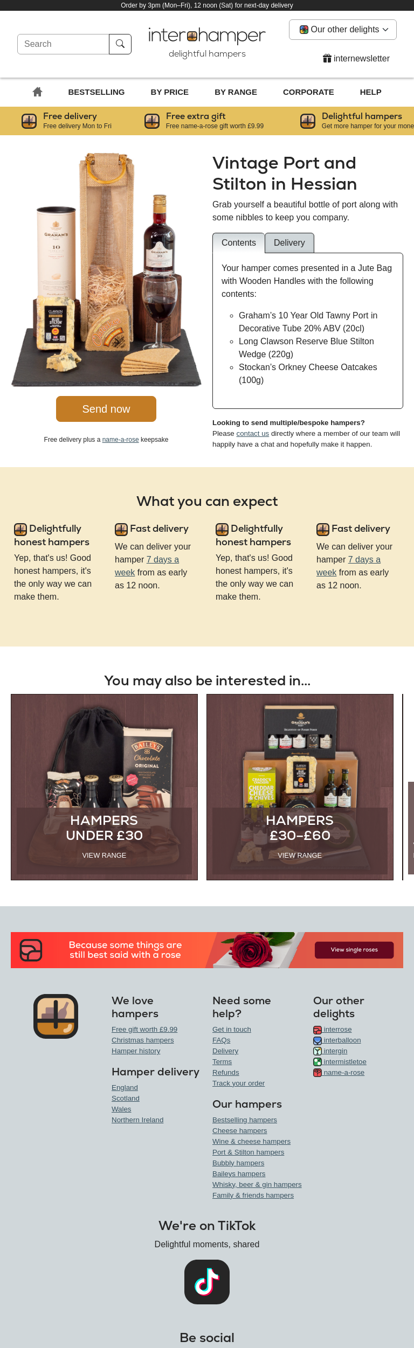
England (125, 1087)
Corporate (308, 91)
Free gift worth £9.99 (144, 1029)
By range (236, 91)
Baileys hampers (239, 1174)
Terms (222, 1062)
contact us (252, 433)
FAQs (221, 1040)
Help (371, 91)
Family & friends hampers (253, 1195)
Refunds (225, 1072)
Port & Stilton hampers (248, 1152)
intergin (330, 1051)
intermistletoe (340, 1062)
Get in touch (231, 1029)
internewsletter (356, 58)
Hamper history (136, 1051)
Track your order (238, 1083)
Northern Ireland (137, 1120)
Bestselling (96, 91)
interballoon (337, 1040)
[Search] (63, 44)
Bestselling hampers (244, 1120)
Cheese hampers (239, 1131)
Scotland (126, 1098)
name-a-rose (120, 439)
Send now (106, 409)
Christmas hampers (143, 1040)
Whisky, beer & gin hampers (257, 1184)
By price (170, 91)
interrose (332, 1029)
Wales (122, 1109)
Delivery (225, 1051)
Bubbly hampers (238, 1163)
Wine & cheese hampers (251, 1141)
